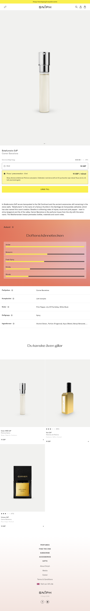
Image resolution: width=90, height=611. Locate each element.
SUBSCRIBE (45, 553)
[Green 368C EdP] (22, 394)
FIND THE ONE (45, 549)
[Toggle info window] (13, 227)
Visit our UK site (45, 584)
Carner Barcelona (42, 290)
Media (45, 570)
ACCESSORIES (45, 557)
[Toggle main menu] (5, 7)
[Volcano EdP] (22, 478)
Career (45, 575)
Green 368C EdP (6, 431)
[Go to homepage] (45, 592)
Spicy (38, 315)
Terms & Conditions (45, 579)
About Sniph (45, 566)
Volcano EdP (5, 517)
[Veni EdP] (67, 393)
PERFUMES (44, 545)
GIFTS (45, 561)
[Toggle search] (76, 7)
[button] (45, 7)
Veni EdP (49, 432)
